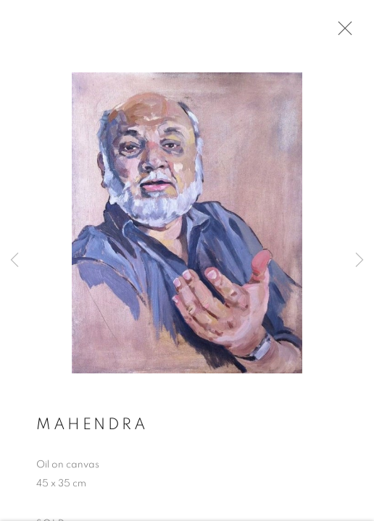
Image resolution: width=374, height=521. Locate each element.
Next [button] (359, 260)
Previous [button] (14, 260)
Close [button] (341, 32)
